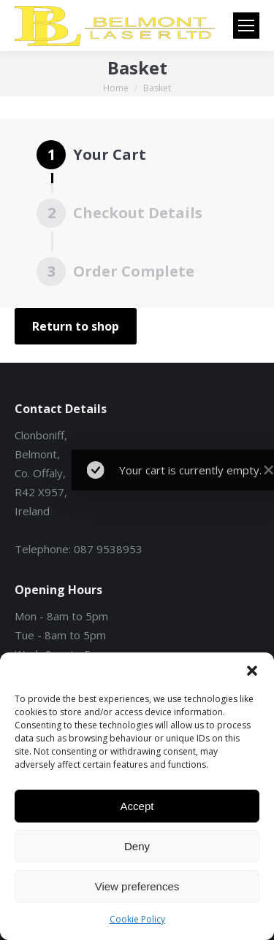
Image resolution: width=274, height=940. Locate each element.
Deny (137, 846)
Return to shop (75, 326)
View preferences (137, 886)
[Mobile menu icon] (246, 25)
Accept (137, 806)
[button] (252, 670)
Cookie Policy (137, 919)
